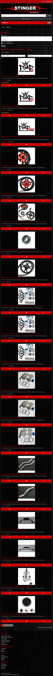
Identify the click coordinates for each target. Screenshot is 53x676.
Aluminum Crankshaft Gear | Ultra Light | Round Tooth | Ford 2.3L (18, 249)
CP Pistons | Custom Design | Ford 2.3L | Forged (14, 418)
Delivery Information (5, 640)
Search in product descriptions (7, 43)
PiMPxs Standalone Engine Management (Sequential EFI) (16, 106)
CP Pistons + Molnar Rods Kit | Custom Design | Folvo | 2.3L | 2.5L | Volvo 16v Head (23, 305)
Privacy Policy (4, 644)
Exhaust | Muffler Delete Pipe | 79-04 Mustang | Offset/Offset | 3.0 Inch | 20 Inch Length (23, 502)
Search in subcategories (6, 41)
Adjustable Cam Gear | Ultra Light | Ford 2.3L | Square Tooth (17, 193)
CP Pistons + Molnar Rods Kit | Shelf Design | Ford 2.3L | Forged (18, 361)
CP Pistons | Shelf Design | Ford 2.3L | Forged (13, 446)
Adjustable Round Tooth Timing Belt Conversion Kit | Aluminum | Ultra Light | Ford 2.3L (24, 221)
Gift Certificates (4, 657)
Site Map (3, 651)
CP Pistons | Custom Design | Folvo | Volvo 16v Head (15, 389)
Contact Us (3, 648)
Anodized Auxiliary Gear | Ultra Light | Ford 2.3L (14, 277)
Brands (2, 655)
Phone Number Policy (6, 636)
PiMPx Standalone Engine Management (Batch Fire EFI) (16, 76)
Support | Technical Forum (7, 637)
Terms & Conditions (5, 641)
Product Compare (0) (6, 52)
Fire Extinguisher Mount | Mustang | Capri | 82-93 (14, 530)
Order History (4, 665)
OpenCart (9, 673)
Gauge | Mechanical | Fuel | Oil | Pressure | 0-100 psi (15, 614)
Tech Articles (4, 638)
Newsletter (3, 668)
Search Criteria (4, 35)
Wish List (3, 666)
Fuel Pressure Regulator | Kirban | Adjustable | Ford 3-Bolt (16, 586)
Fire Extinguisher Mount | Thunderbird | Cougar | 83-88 (15, 558)
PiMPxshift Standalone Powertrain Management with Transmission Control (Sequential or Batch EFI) (26, 137)
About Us (3, 643)
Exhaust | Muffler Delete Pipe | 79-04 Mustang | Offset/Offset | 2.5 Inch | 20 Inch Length (23, 474)
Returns (3, 650)
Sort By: (3, 55)
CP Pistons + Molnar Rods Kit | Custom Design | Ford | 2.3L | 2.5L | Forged (20, 333)
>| (11, 625)
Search (8, 27)
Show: (29, 55)
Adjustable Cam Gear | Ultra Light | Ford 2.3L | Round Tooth (17, 165)
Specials (3, 659)
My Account (3, 664)
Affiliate (2, 658)
